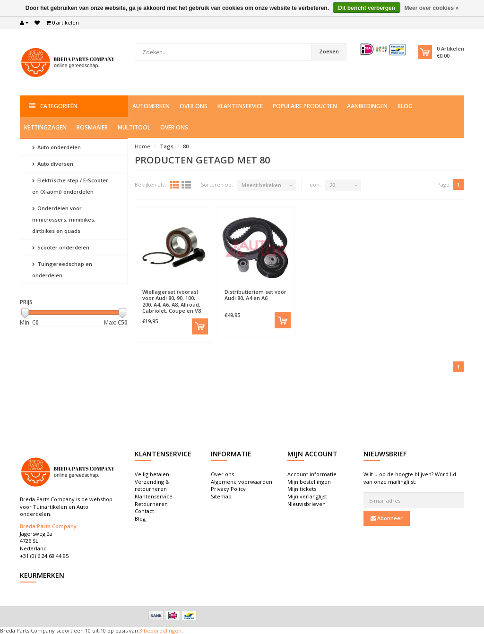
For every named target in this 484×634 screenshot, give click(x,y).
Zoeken (329, 51)
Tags (166, 146)
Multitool (134, 127)
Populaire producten (305, 106)
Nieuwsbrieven (306, 503)
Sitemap (221, 496)
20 (332, 184)
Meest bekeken (261, 184)
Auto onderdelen (56, 147)
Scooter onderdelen (60, 247)
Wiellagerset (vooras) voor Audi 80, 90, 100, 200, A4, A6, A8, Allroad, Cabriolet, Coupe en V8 (171, 301)
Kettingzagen (45, 127)
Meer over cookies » (431, 8)
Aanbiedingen (367, 106)
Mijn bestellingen (309, 481)
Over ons (193, 106)
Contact (144, 510)
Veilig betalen (152, 474)
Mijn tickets (301, 488)
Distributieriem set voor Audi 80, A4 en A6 (255, 294)
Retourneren (151, 503)
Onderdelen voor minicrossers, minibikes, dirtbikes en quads (63, 219)
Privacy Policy (228, 488)
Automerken (151, 106)
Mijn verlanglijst (307, 496)
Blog (405, 106)
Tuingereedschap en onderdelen (62, 269)
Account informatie (312, 474)
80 (186, 146)
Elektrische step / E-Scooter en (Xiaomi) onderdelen (70, 186)
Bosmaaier (92, 127)
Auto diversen (52, 163)
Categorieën (53, 106)
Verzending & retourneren (152, 485)
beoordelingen (162, 630)
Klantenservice (240, 106)
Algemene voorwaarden (241, 481)
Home (142, 146)
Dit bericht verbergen (366, 8)
